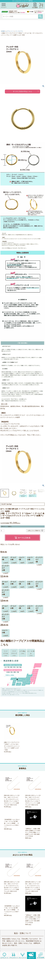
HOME (3, 31)
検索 (40, 16)
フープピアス (19, 31)
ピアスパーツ (10, 31)
